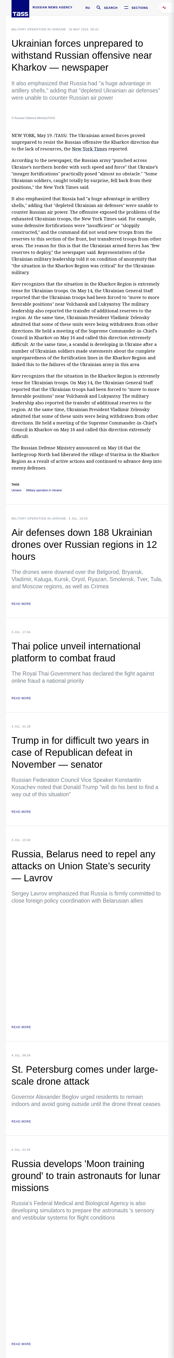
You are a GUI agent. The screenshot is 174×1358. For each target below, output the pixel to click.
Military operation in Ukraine (39, 29)
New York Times (89, 149)
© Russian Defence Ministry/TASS (33, 118)
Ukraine (16, 490)
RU (88, 8)
